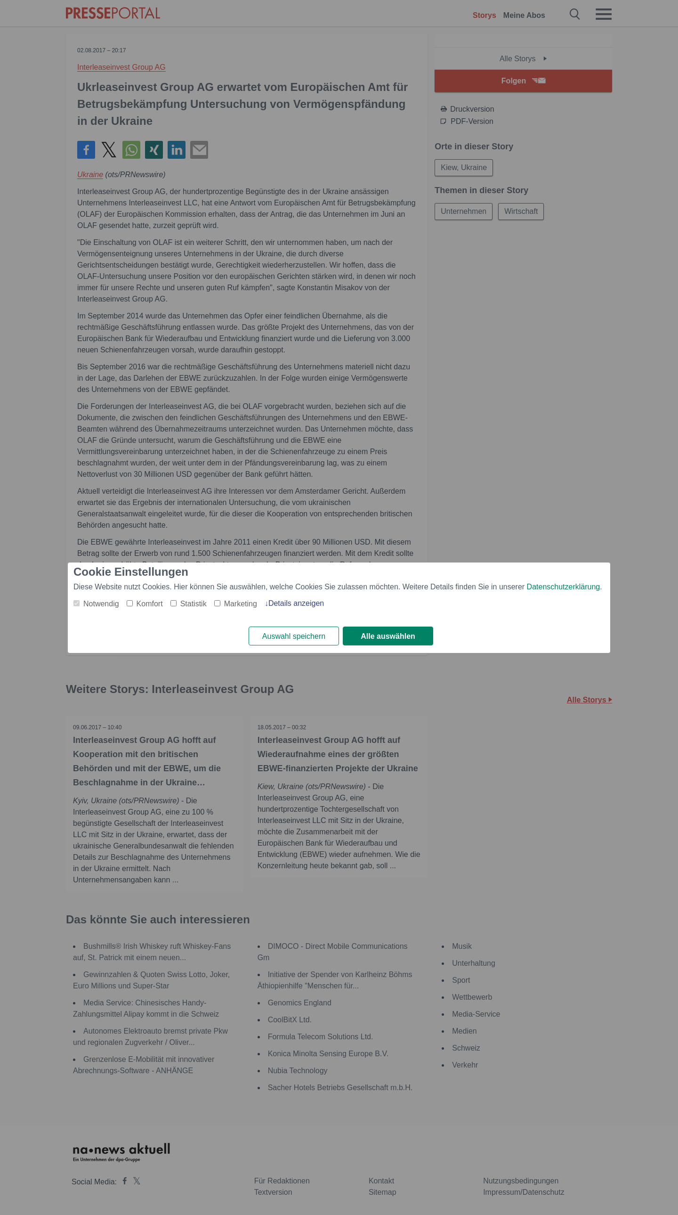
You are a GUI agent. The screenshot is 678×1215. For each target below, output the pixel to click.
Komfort (150, 604)
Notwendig (101, 604)
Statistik (193, 604)
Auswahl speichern (293, 636)
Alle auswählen (388, 636)
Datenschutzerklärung (563, 587)
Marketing (240, 604)
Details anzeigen (296, 603)
